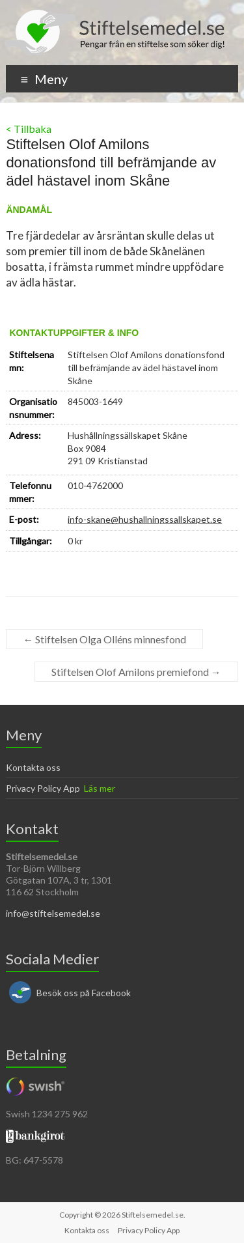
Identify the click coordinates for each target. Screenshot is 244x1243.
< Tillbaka (28, 128)
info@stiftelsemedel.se (53, 913)
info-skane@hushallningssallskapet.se (145, 519)
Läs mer (99, 788)
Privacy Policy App (43, 788)
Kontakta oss (33, 767)
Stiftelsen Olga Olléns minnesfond (104, 639)
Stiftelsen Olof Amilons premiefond (136, 671)
